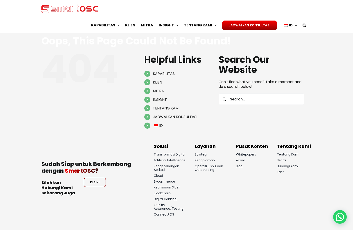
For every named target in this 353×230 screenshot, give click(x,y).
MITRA (158, 90)
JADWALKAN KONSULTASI (175, 116)
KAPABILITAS (164, 73)
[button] (304, 25)
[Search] (224, 99)
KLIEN (157, 82)
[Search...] (261, 99)
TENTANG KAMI (166, 108)
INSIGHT (160, 99)
